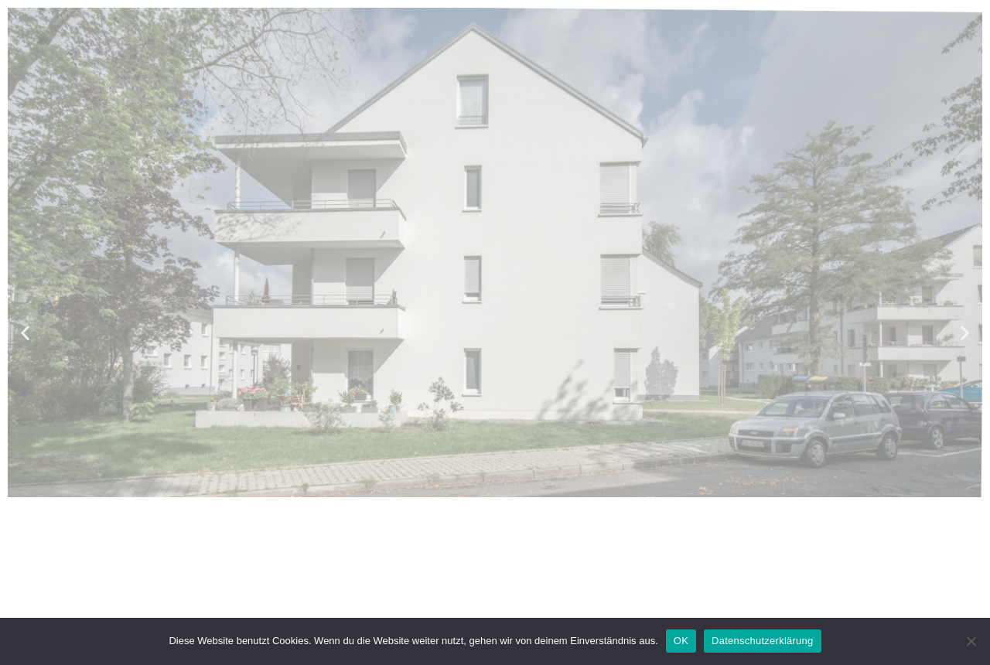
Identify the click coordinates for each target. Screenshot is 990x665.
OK (681, 640)
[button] (25, 333)
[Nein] (970, 641)
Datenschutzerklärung (762, 640)
